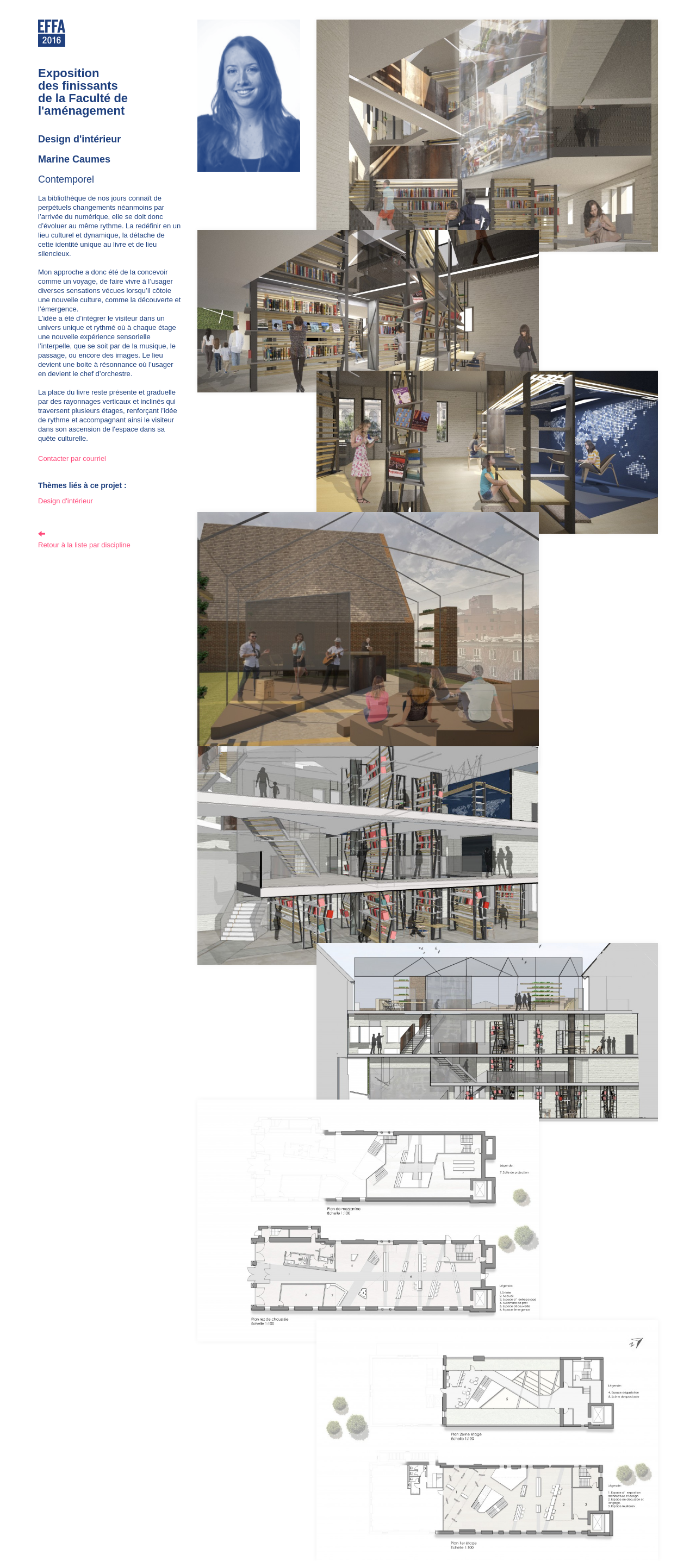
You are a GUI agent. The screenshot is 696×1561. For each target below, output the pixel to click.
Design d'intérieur (65, 501)
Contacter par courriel (72, 458)
